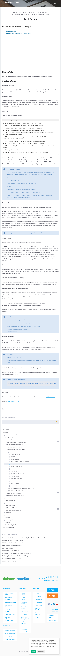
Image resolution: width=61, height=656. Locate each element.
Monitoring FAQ (9, 520)
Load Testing (6, 429)
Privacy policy (20, 652)
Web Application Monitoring (9, 606)
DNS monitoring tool (13, 401)
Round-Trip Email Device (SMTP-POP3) (20, 461)
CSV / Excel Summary (8, 548)
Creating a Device (11, 31)
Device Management (10, 498)
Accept (33, 651)
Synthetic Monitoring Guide (23, 623)
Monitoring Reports (10, 505)
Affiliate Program (23, 593)
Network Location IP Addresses (12, 435)
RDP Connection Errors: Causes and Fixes (13, 543)
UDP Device (13, 481)
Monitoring (5, 432)
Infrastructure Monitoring (8, 610)
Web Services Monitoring (8, 598)
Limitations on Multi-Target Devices (17, 490)
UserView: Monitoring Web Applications (16, 442)
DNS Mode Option (50, 397)
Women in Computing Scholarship (24, 629)
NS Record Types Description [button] (11, 120)
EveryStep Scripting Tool (9, 525)
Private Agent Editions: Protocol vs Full (12, 540)
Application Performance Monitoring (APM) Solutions (9, 620)
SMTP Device (14, 456)
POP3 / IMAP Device (15, 454)
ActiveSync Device (15, 459)
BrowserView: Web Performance (15, 444)
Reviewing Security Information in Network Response (16, 556)
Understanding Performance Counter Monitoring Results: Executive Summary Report (24, 538)
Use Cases (7, 517)
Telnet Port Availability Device (18, 473)
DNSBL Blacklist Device (16, 466)
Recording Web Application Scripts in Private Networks (16, 553)
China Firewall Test (10, 633)
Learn (25, 614)
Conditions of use (28, 652)
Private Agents (8, 503)
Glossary (7, 522)
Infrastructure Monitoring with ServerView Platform (21, 488)
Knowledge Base (37, 618)
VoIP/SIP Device (15, 476)
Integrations (8, 512)
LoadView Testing (51, 616)
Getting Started (9, 437)
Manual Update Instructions (9, 561)
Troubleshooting (9, 515)
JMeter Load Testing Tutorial (25, 618)
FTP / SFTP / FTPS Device (17, 469)
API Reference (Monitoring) (11, 507)
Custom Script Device (16, 486)
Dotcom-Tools (52, 620)
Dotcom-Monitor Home (9, 593)
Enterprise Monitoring (37, 613)
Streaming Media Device (16, 478)
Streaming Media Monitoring (14, 493)
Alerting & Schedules (10, 500)
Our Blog (39, 622)
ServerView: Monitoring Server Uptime (16, 449)
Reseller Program (23, 598)
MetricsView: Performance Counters (15, 495)
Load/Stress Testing (10, 614)
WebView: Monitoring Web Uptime (15, 447)
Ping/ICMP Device (15, 483)
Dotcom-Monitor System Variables (11, 558)
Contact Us (39, 599)
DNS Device (14, 464)
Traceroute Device (15, 471)
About (38, 593)
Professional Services (24, 603)
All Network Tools (10, 639)
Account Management (8, 527)
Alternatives (25, 611)
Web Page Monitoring (10, 602)
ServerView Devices (9, 409)
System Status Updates (24, 607)
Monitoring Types (9, 439)
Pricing (39, 596)
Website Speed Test (10, 630)
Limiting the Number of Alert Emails (11, 550)
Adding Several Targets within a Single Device (18, 33)
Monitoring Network (37, 609)
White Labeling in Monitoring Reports (12, 545)
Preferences (41, 651)
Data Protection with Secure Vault (13, 510)
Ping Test (10, 636)
